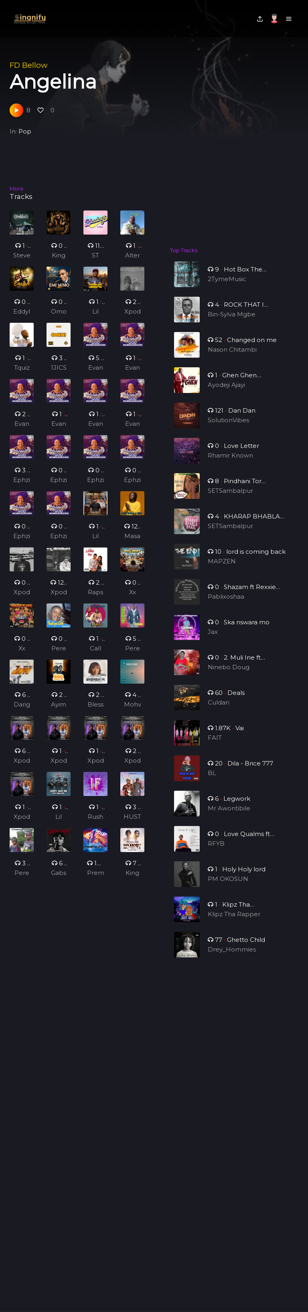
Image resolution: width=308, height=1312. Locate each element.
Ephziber (21, 486)
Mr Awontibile (229, 814)
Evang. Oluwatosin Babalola (95, 373)
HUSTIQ (132, 822)
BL (214, 779)
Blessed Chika (95, 710)
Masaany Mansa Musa (132, 542)
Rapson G (96, 598)
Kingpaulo (132, 879)
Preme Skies (95, 879)
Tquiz (21, 372)
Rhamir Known (230, 461)
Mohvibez (132, 710)
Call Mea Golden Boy (95, 654)
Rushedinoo (95, 822)
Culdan (220, 708)
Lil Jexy (95, 312)
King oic (58, 255)
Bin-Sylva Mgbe (232, 320)
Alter (132, 255)
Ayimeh (59, 710)
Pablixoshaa (226, 602)
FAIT (216, 744)
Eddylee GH (21, 312)
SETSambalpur (230, 497)
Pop (24, 131)
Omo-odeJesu (59, 312)
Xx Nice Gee (132, 598)
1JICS (58, 372)
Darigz (21, 710)
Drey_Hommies (232, 955)
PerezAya (58, 654)
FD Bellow (28, 65)
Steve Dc (21, 255)
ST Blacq (95, 255)
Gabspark (59, 879)
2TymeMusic (227, 279)
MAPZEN (223, 567)
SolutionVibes (229, 426)
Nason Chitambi (232, 355)
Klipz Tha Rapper (234, 920)
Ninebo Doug (229, 673)
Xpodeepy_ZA (132, 312)
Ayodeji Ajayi (227, 391)
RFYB (217, 849)
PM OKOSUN (228, 885)
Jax (214, 638)
